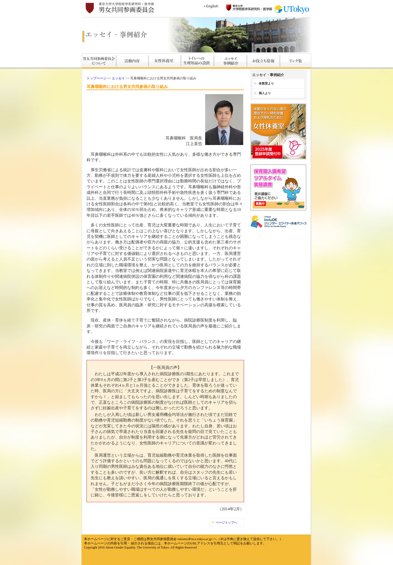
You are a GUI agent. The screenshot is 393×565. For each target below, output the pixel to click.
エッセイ (118, 78)
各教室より (266, 83)
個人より (265, 93)
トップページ (96, 78)
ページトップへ (226, 522)
